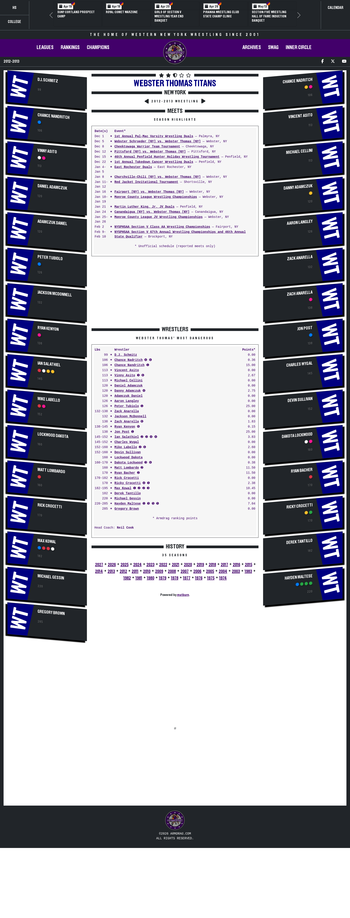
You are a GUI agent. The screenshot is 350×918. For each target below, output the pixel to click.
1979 (162, 578)
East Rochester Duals (133, 167)
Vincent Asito (127, 370)
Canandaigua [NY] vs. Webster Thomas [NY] (152, 212)
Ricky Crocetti (128, 483)
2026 (112, 564)
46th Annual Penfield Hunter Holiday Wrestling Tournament (167, 157)
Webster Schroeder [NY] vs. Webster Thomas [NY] (158, 141)
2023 (150, 564)
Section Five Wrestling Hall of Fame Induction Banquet (269, 16)
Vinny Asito (47, 151)
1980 (150, 578)
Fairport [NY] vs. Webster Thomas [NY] (149, 192)
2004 (223, 571)
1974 (223, 578)
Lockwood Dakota (53, 435)
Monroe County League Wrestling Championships (156, 197)
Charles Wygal (127, 442)
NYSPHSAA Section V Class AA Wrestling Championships (162, 227)
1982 (127, 578)
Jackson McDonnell (55, 293)
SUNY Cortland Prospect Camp (76, 14)
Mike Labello (49, 399)
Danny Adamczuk (128, 391)
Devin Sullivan (128, 452)
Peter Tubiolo (50, 257)
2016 (236, 564)
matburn (183, 595)
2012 (123, 571)
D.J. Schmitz (48, 80)
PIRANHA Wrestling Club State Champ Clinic (221, 14)
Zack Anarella (127, 411)
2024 (137, 564)
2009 (159, 571)
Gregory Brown (51, 612)
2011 (135, 571)
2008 (172, 571)
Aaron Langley (127, 401)
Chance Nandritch (53, 116)
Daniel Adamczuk (52, 187)
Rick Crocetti (50, 506)
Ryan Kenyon (48, 328)
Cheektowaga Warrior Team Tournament (147, 147)
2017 (224, 564)
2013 (111, 571)
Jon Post (122, 432)
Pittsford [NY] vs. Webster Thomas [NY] (150, 152)
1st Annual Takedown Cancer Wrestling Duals (154, 162)
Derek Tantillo (128, 493)
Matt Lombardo (51, 470)
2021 (175, 564)
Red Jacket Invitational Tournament (146, 182)
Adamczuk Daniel (52, 222)
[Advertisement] (47, 683)
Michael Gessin (51, 577)
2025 (125, 564)
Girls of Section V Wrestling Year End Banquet (168, 16)
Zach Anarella (127, 422)
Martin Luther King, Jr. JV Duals (145, 207)
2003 (236, 571)
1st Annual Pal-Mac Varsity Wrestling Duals (154, 136)
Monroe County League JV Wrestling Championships (159, 217)
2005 (210, 571)
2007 (185, 571)
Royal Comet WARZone (122, 12)
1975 (211, 578)
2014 (99, 571)
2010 (146, 571)
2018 (212, 564)
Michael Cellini (129, 380)
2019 (200, 564)
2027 (99, 564)
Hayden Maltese (128, 504)
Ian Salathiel (49, 364)
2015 (248, 564)
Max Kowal (47, 541)
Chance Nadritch (129, 360)
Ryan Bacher (125, 473)
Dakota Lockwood (129, 463)
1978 (174, 578)
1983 (248, 571)
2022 (163, 564)
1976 (198, 578)
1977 (186, 578)
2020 (188, 564)
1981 (138, 578)
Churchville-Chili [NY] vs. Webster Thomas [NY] (158, 177)
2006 (197, 571)
